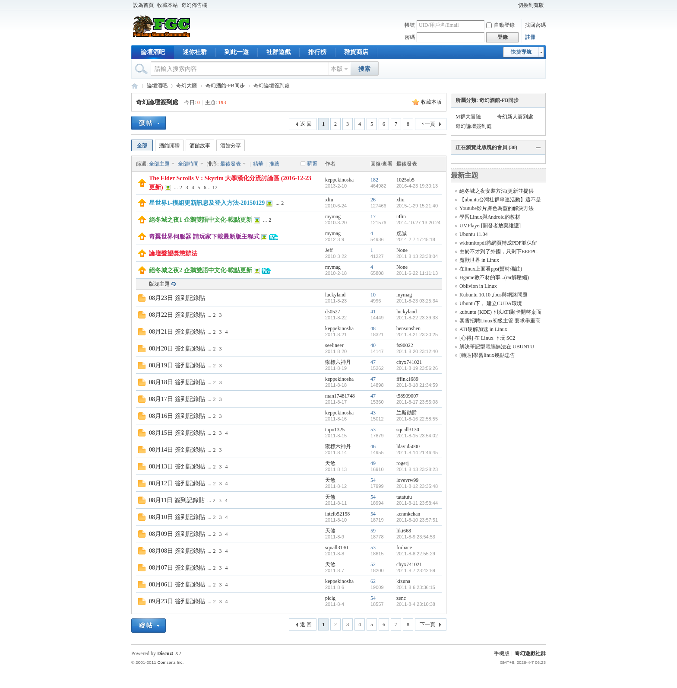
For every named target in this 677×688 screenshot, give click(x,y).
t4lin (401, 216)
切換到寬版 (531, 5)
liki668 (403, 531)
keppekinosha (339, 180)
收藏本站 (167, 5)
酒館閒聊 (169, 146)
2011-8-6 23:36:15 (415, 587)
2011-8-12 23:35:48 (417, 486)
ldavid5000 (408, 446)
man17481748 (340, 396)
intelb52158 (337, 514)
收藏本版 (431, 102)
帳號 (410, 25)
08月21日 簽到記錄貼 (177, 331)
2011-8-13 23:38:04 (417, 256)
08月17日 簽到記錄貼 (177, 399)
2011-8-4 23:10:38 (415, 604)
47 (373, 362)
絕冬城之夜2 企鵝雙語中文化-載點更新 (200, 270)
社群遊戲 (278, 52)
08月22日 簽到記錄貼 (177, 315)
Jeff (329, 250)
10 (373, 295)
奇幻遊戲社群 (134, 86)
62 (373, 581)
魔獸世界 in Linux (479, 260)
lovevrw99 (407, 480)
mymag (333, 216)
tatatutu (404, 497)
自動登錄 (500, 25)
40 (373, 345)
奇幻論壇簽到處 (157, 102)
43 (373, 413)
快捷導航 (521, 52)
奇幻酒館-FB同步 (225, 86)
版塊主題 (159, 284)
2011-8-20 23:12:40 (417, 351)
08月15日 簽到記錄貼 (177, 433)
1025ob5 (405, 180)
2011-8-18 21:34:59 (417, 385)
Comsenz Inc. (170, 662)
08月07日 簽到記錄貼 (177, 567)
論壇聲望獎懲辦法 (173, 253)
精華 (258, 164)
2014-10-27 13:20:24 (418, 222)
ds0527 (332, 312)
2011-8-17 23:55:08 (417, 402)
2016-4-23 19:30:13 (417, 185)
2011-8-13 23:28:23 (417, 469)
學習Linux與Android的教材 (489, 217)
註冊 (530, 37)
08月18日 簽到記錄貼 (177, 382)
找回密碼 (535, 25)
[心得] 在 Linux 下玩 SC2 (487, 338)
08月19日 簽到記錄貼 (177, 365)
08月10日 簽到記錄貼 (177, 517)
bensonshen (408, 328)
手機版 (501, 653)
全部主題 (159, 164)
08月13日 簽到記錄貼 (177, 466)
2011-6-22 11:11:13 (417, 273)
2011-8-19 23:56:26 (417, 368)
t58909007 (407, 396)
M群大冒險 (468, 117)
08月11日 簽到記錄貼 (177, 500)
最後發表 (230, 164)
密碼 (410, 37)
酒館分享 (230, 146)
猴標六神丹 (338, 362)
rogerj (402, 463)
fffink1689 (407, 379)
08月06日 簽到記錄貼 (177, 584)
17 (373, 216)
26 (373, 200)
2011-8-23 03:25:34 (417, 300)
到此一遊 (237, 52)
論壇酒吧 (153, 52)
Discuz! (165, 653)
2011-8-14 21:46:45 (417, 452)
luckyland (335, 295)
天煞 (330, 463)
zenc (401, 598)
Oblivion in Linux (478, 286)
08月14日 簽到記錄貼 (177, 449)
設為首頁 (143, 5)
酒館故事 (200, 146)
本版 (337, 69)
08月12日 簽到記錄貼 (177, 483)
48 (373, 328)
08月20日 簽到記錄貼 (177, 348)
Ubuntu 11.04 (473, 234)
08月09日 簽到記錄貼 (177, 534)
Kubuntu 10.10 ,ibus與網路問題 (493, 295)
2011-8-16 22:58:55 (417, 418)
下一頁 (427, 124)
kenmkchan (408, 514)
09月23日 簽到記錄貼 (177, 601)
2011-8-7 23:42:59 (415, 570)
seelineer (334, 345)
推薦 (274, 164)
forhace (404, 548)
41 (373, 312)
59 (373, 531)
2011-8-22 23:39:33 (417, 317)
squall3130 (407, 430)
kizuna (403, 581)
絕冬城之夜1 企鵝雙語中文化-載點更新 (200, 220)
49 (373, 463)
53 (373, 430)
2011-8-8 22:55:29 (415, 553)
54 (373, 480)
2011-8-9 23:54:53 (415, 536)
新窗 (312, 163)
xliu (329, 200)
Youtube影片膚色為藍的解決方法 (496, 208)
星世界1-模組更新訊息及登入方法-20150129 (207, 203)
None (402, 250)
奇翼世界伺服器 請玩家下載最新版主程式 (204, 236)
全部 (142, 146)
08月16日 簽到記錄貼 (177, 416)
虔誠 (401, 233)
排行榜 (317, 52)
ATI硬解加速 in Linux (483, 329)
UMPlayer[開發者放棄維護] (490, 226)
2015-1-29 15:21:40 (417, 205)
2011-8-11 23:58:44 (417, 503)
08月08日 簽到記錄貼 (177, 551)
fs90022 (404, 345)
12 (215, 188)
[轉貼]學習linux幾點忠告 (487, 355)
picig (330, 598)
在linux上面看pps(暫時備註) (490, 269)
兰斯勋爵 (406, 413)
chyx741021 (409, 362)
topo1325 (335, 430)
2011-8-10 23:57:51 (417, 519)
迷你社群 (195, 52)
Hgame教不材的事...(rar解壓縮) (494, 277)
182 (374, 180)
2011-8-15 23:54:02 (417, 435)
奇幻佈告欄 (194, 5)
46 (373, 446)
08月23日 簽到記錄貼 (177, 298)
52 (373, 564)
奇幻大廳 (186, 86)
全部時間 (188, 164)
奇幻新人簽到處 (515, 117)
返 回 (306, 124)
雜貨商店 (356, 52)
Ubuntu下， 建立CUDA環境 (490, 303)
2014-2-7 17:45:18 (415, 239)
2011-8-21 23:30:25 (417, 334)
